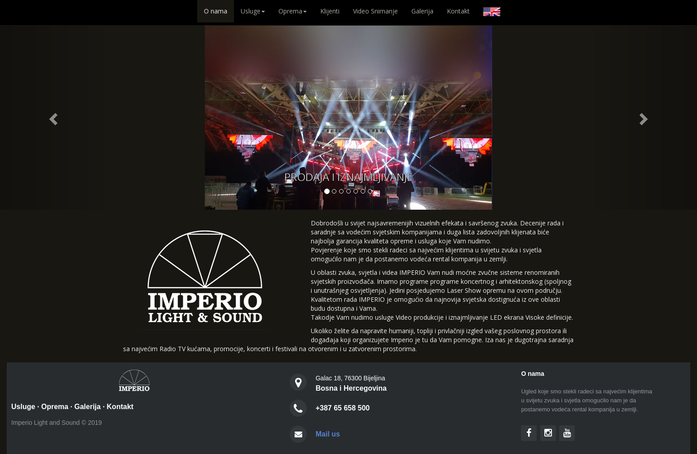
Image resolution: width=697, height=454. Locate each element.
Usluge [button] (253, 11)
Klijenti (330, 11)
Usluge (23, 406)
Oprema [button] (292, 11)
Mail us (328, 434)
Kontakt (458, 11)
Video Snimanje (375, 11)
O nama (219, 10)
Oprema (54, 406)
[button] (52, 116)
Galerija (422, 11)
